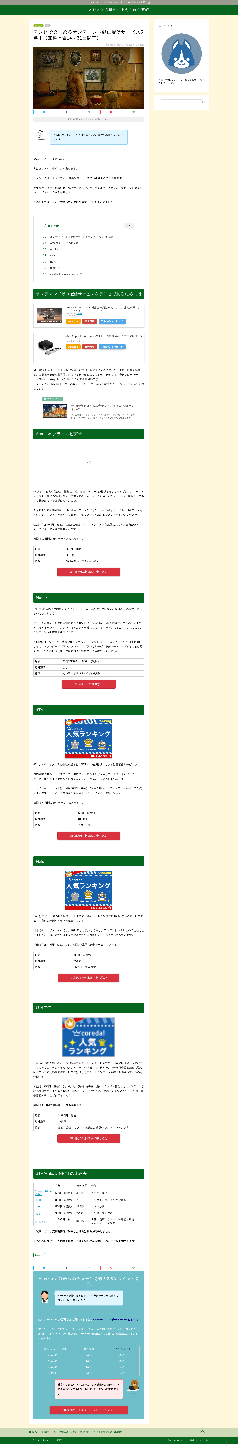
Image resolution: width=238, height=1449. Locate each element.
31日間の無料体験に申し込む (89, 836)
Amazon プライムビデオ (65, 243)
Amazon (73, 321)
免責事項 (59, 1441)
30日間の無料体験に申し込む (89, 572)
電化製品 (38, 26)
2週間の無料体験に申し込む (89, 978)
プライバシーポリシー (40, 1441)
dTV (53, 255)
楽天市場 (90, 321)
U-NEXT (56, 268)
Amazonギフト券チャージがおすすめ (115, 1320)
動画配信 (39, 1256)
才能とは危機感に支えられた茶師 (119, 10)
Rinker (79, 314)
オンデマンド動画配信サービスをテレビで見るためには (82, 236)
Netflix (55, 249)
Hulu (53, 261)
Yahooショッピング (113, 321)
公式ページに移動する (89, 684)
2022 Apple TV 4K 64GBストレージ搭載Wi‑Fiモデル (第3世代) (103, 336)
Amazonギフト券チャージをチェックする (89, 1410)
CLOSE (129, 226)
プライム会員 (123, 1349)
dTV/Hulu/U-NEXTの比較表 (67, 274)
